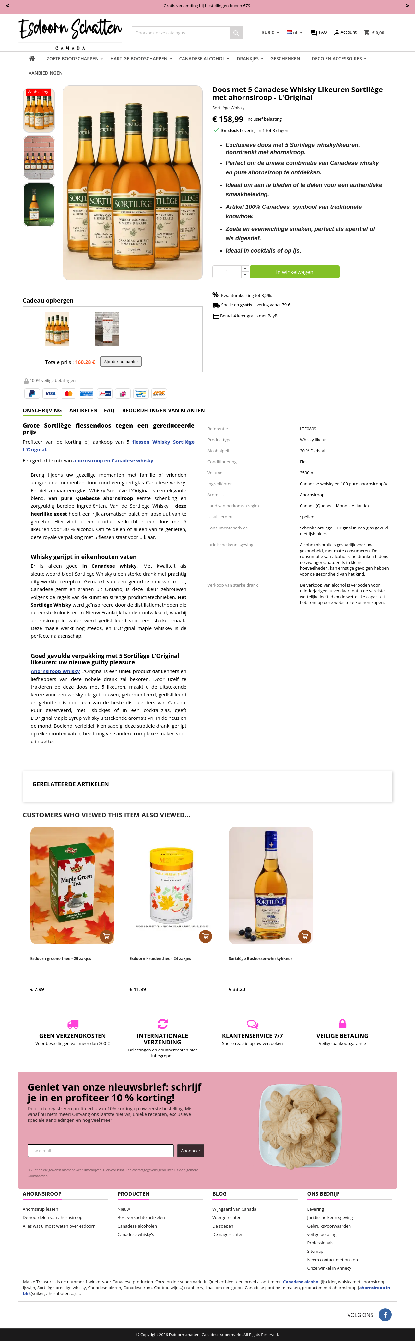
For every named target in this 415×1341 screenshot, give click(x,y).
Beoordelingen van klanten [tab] (163, 410)
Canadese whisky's (136, 1234)
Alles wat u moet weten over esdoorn (59, 1226)
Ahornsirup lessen (40, 1209)
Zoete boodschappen (73, 58)
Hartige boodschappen (138, 58)
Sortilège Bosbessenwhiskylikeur (260, 958)
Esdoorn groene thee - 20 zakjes (60, 958)
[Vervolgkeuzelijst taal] (295, 33)
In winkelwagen (294, 272)
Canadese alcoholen (137, 1226)
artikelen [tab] (83, 410)
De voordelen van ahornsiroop (53, 1217)
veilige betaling (322, 1234)
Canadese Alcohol (202, 58)
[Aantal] (227, 271)
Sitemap (315, 1251)
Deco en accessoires (337, 58)
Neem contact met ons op (332, 1260)
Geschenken (285, 58)
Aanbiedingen (46, 73)
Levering (315, 1209)
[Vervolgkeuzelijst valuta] (271, 33)
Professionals (320, 1243)
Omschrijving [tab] (42, 410)
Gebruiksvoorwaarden (329, 1226)
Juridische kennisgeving (330, 1217)
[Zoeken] (187, 32)
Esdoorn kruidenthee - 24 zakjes (160, 958)
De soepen (222, 1226)
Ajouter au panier (121, 361)
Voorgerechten (227, 1217)
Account (345, 33)
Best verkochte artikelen (141, 1217)
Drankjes (248, 58)
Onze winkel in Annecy (329, 1268)
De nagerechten (227, 1234)
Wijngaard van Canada (234, 1209)
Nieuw (124, 1209)
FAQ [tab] (109, 410)
